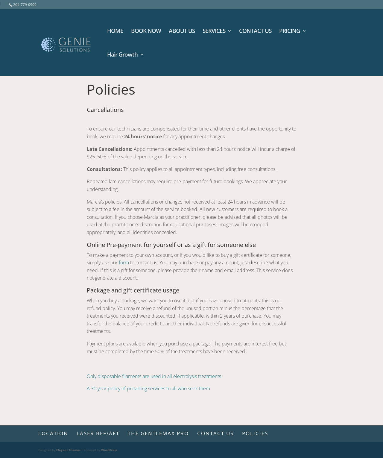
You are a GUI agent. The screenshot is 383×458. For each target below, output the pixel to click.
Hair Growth (122, 55)
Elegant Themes (68, 450)
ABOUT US (182, 32)
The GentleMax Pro (158, 433)
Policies (255, 433)
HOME (115, 32)
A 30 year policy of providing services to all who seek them (148, 388)
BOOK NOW (146, 32)
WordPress (109, 450)
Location (53, 433)
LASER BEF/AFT (98, 433)
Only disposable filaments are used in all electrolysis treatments (154, 376)
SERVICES (214, 32)
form (124, 262)
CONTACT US (255, 32)
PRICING (289, 32)
